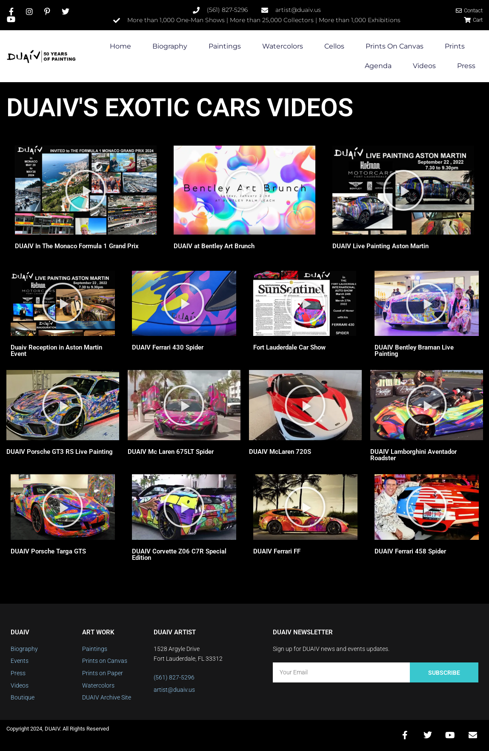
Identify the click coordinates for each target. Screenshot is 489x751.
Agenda (378, 66)
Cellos (334, 47)
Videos (424, 66)
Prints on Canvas (394, 47)
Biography (169, 47)
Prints (455, 47)
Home (120, 47)
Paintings (225, 47)
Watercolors (282, 47)
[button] (85, 190)
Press (466, 66)
